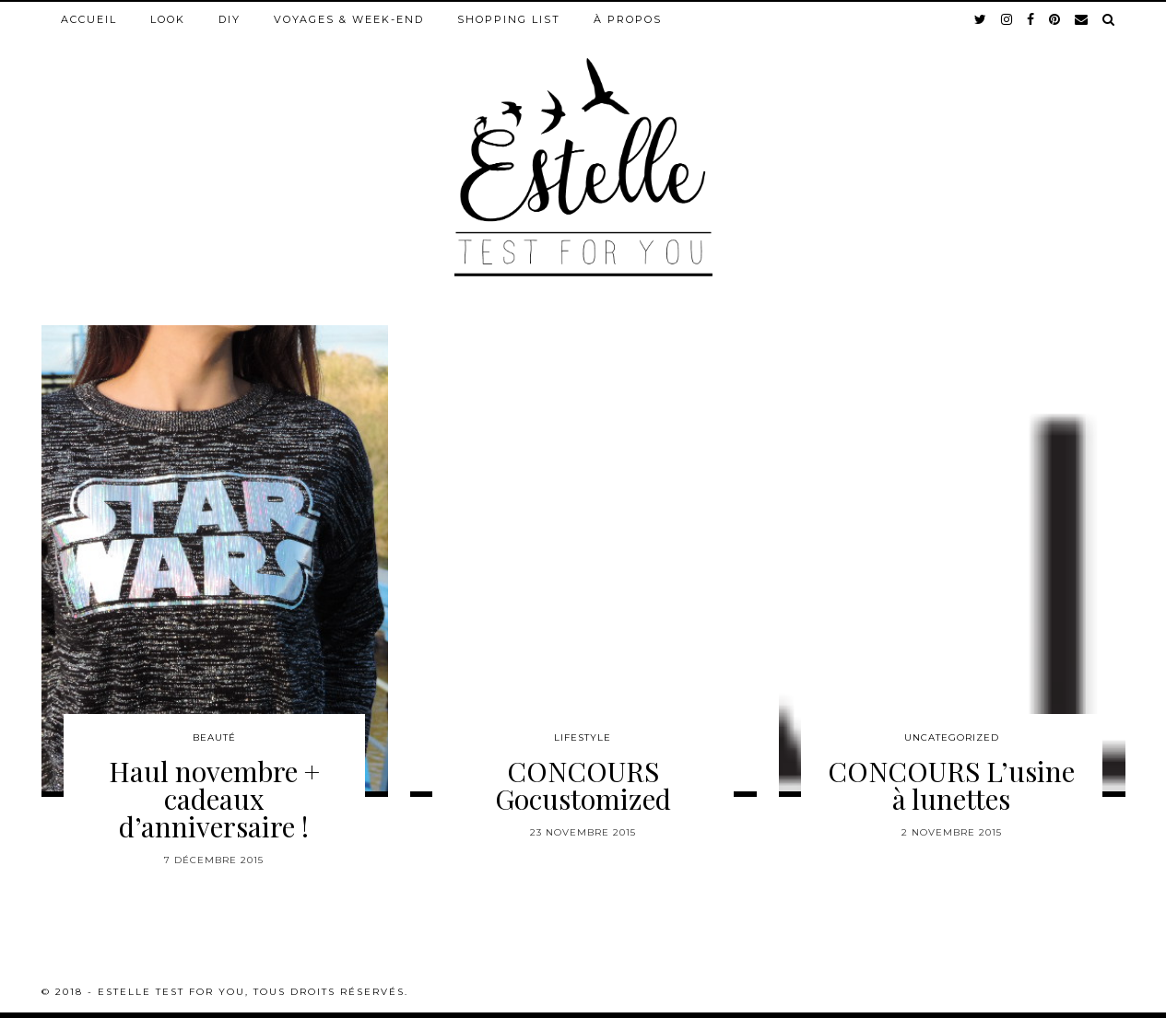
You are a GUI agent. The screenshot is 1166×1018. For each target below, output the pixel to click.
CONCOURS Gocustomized (583, 785)
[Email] (1082, 19)
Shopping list (508, 19)
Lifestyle (582, 737)
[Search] (1109, 19)
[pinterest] (1055, 19)
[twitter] (981, 19)
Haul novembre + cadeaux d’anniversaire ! (214, 799)
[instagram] (1007, 19)
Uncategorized (951, 737)
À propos (628, 19)
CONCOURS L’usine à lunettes (951, 785)
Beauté (214, 737)
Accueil (89, 19)
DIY (229, 19)
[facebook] (1031, 19)
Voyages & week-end (349, 19)
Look (167, 19)
